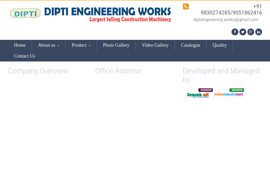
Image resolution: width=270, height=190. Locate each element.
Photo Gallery (116, 45)
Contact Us (24, 56)
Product (81, 45)
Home (20, 45)
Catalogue (190, 45)
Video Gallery (155, 45)
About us (48, 45)
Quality (220, 45)
